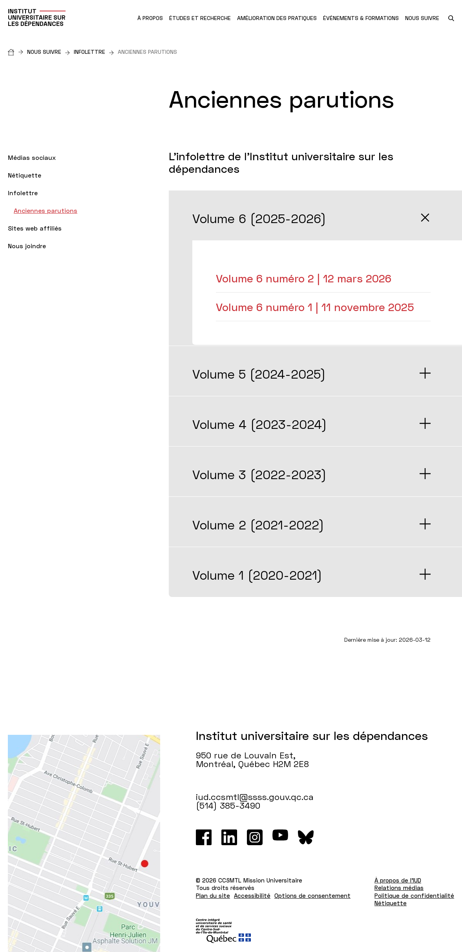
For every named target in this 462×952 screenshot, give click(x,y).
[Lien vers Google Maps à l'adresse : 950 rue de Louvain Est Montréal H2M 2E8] (84, 843)
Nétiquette (24, 175)
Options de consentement (312, 895)
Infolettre (94, 51)
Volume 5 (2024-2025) (259, 374)
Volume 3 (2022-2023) (259, 474)
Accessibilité (252, 895)
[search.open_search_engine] (451, 18)
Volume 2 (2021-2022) (258, 524)
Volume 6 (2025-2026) (259, 218)
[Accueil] (17, 51)
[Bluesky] (306, 837)
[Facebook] (204, 837)
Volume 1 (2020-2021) (257, 575)
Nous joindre (27, 245)
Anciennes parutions (45, 210)
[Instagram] (255, 837)
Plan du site (213, 895)
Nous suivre (48, 51)
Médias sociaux (32, 157)
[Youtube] (280, 837)
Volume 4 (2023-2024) (259, 424)
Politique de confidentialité (414, 895)
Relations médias (399, 887)
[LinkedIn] (229, 837)
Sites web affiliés (35, 228)
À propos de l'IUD (397, 880)
